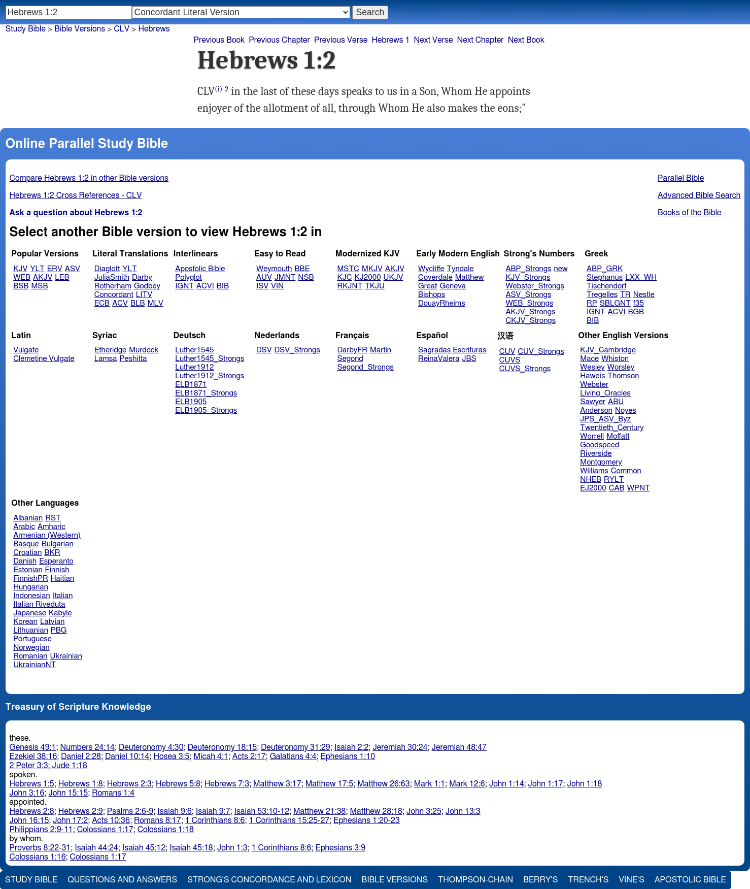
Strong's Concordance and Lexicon (269, 880)
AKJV (42, 277)
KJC (344, 277)
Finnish (57, 570)
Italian (63, 596)
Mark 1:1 (430, 784)
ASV (72, 269)
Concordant (113, 295)
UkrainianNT (34, 665)
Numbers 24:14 (87, 747)
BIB (223, 286)
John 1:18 (584, 784)
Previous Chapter (279, 40)
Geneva (452, 286)
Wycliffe (431, 269)
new (561, 269)
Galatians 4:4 (293, 756)
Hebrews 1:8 (80, 784)
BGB (636, 312)
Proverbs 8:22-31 (40, 848)
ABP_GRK (605, 269)
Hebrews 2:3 (129, 784)
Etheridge (110, 350)
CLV (121, 29)
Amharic (51, 527)
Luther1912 (194, 367)
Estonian (27, 570)
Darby (142, 277)
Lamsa (105, 359)
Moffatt (617, 436)
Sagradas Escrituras (452, 350)
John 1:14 (506, 784)
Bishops (431, 295)
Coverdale (435, 277)
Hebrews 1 (390, 40)
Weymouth (274, 269)
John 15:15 (68, 793)
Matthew (469, 277)
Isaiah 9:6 (174, 811)
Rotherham (112, 286)
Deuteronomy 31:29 (295, 747)
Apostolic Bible (690, 880)
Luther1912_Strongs (209, 376)
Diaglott (107, 269)
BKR (52, 552)
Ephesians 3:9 (341, 848)
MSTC (348, 269)
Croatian (27, 552)
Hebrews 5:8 (178, 784)
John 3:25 (423, 811)
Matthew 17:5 (329, 784)
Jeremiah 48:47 (459, 747)
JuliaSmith (111, 277)
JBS (469, 359)
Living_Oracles (605, 393)
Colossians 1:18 (166, 830)
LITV (144, 295)
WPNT (638, 488)
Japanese (29, 613)
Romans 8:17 (157, 820)
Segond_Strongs (365, 367)
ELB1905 (191, 402)
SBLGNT (615, 303)
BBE (302, 269)
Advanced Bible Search (699, 195)
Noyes (625, 410)
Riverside (595, 453)
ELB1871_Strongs (206, 393)
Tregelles (602, 295)
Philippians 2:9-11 (41, 830)
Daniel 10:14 (127, 756)
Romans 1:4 (113, 793)
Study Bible (26, 29)
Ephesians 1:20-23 (366, 820)
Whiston (615, 359)
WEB (21, 277)
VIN (277, 286)
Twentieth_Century (611, 428)
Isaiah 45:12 (143, 848)
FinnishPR (30, 578)
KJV (20, 269)
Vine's (631, 880)
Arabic (24, 527)
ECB (102, 303)
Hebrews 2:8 (32, 811)
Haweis (592, 376)
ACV (120, 303)
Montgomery (601, 462)
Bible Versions (79, 29)
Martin (380, 350)
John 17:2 (70, 820)
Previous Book (219, 40)
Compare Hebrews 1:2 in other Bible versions (89, 178)
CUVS (510, 360)
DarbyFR (352, 350)
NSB (306, 277)
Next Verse (433, 40)
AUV (264, 277)
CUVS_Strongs (525, 369)
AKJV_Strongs (530, 312)
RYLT (614, 479)
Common (626, 471)
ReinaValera (438, 359)
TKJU (375, 286)
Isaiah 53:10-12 (262, 811)
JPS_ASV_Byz (605, 419)
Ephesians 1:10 (348, 756)
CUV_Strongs (541, 351)
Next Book (526, 40)
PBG (59, 630)
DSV (264, 350)
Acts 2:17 (249, 756)
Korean (25, 621)
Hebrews (153, 29)
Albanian (28, 518)
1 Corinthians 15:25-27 (289, 820)
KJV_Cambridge (608, 350)
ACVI (205, 286)
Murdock (143, 350)
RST (53, 518)
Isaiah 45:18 (191, 848)
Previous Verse (340, 40)
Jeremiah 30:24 (399, 747)
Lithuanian (30, 630)
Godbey (147, 286)
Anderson (596, 410)
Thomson (623, 376)
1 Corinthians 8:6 (215, 820)
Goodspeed (599, 445)
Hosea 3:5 (172, 756)
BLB (137, 303)
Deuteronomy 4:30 (151, 747)
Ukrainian (66, 656)
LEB (62, 277)
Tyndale (460, 269)
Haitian (63, 578)
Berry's (540, 880)
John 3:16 (27, 793)
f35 (638, 303)
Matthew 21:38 (319, 811)
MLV (155, 303)
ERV (54, 269)
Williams (594, 471)
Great (427, 286)
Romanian (30, 656)
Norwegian (31, 647)
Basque (26, 544)
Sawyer (592, 402)
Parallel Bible (681, 178)
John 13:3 (463, 811)
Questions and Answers (122, 880)
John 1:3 (232, 848)
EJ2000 (593, 488)
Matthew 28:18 (376, 811)
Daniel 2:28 (81, 756)
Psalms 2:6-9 (130, 811)
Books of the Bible (690, 213)
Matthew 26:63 (383, 784)
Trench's (588, 880)
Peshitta (133, 359)
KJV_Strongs (527, 277)
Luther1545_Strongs (209, 359)
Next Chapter (480, 40)
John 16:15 (29, 820)
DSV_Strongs (297, 350)
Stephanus (605, 277)
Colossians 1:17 (105, 830)
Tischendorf (606, 286)
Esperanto (56, 561)
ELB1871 (191, 384)
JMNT (285, 277)
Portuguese (32, 639)
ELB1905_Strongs (206, 410)
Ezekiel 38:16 (33, 756)
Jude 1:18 (69, 766)
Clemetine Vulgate (43, 359)
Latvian (52, 621)
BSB (20, 286)
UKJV (393, 277)
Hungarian (30, 587)
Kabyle (60, 613)
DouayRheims (441, 303)
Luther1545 (194, 350)
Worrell (592, 436)
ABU (616, 402)
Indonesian (31, 596)
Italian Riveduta (39, 604)
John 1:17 (545, 784)
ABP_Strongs (528, 269)
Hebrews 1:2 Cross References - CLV (76, 195)
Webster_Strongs (534, 286)
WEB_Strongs (529, 303)
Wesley (592, 367)
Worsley (620, 367)
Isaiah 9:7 (213, 811)
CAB (617, 488)
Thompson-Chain (475, 880)
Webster (594, 384)
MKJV (372, 269)
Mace (589, 359)
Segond (350, 359)
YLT (37, 269)
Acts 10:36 (111, 820)
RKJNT (350, 286)
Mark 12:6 (467, 784)
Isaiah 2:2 (351, 747)
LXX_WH (641, 277)
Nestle (644, 295)
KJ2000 (368, 277)
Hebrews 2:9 (80, 811)
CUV (507, 351)
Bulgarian (58, 544)
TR (625, 295)
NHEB (590, 479)
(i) (218, 89)
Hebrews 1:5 (32, 784)
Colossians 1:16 (38, 857)
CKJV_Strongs (530, 320)
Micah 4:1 (211, 756)
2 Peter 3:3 (29, 766)
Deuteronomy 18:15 (222, 747)
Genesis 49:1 (33, 747)
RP (592, 303)
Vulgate (26, 350)
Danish (25, 561)
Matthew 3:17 (277, 784)
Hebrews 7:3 (226, 784)
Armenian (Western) (47, 535)
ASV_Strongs (528, 295)
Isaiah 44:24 (96, 848)
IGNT (184, 286)
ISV (262, 286)
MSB (39, 286)
